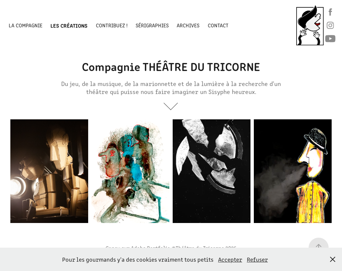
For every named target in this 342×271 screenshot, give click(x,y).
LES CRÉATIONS (69, 25)
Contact (218, 25)
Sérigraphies (152, 25)
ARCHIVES (188, 25)
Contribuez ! (112, 25)
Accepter (230, 259)
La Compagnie (25, 25)
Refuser (257, 259)
